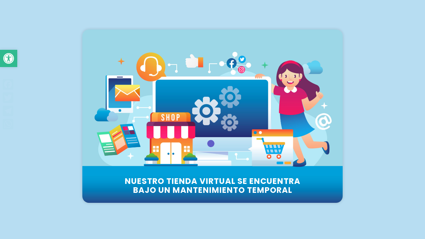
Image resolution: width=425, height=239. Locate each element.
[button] (8, 58)
